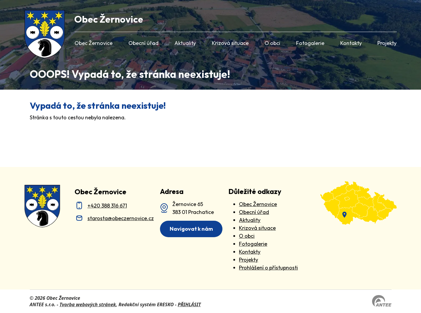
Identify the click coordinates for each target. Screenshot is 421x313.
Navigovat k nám (191, 228)
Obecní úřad (143, 43)
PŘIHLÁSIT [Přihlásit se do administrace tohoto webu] (189, 304)
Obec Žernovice (94, 43)
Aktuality (185, 43)
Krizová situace (230, 43)
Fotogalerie (310, 43)
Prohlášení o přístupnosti (268, 267)
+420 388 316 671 (107, 205)
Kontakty (351, 43)
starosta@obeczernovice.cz (120, 218)
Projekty (387, 43)
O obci (272, 43)
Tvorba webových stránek (88, 304)
